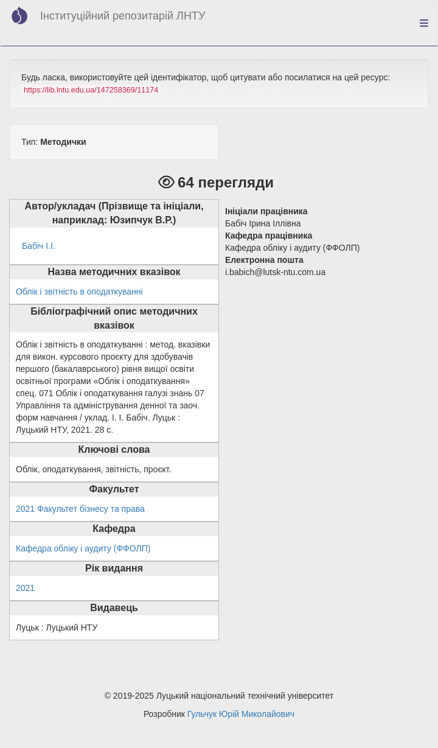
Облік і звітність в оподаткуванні (79, 291)
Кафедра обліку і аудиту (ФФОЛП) (83, 548)
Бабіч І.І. (38, 246)
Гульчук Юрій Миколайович (240, 714)
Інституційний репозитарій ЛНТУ (122, 16)
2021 (25, 588)
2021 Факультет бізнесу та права (80, 509)
